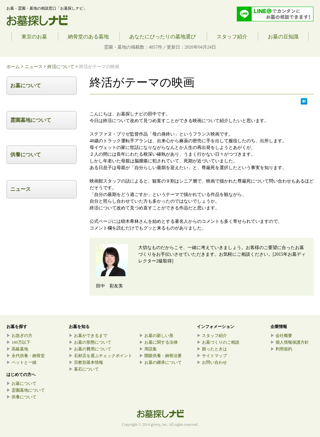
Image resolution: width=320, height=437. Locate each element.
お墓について (25, 85)
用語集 (148, 349)
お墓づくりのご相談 (218, 342)
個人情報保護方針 (289, 342)
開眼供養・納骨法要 (160, 355)
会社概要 (281, 335)
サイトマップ (212, 355)
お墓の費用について (90, 349)
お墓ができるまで (88, 335)
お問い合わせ (212, 362)
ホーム (13, 66)
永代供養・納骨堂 (25, 355)
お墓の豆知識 (283, 36)
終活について (60, 66)
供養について (25, 154)
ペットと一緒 (21, 362)
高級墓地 (17, 349)
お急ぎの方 (19, 335)
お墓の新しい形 (156, 335)
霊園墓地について (30, 120)
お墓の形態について (90, 342)
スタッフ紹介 (232, 36)
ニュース (34, 66)
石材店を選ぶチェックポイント (100, 355)
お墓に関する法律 (158, 342)
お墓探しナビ (37, 20)
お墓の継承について (160, 362)
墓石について (84, 369)
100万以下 (18, 342)
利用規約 (281, 349)
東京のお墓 (34, 36)
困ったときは (212, 349)
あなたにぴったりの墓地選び (162, 36)
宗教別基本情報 (86, 362)
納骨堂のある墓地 (88, 36)
